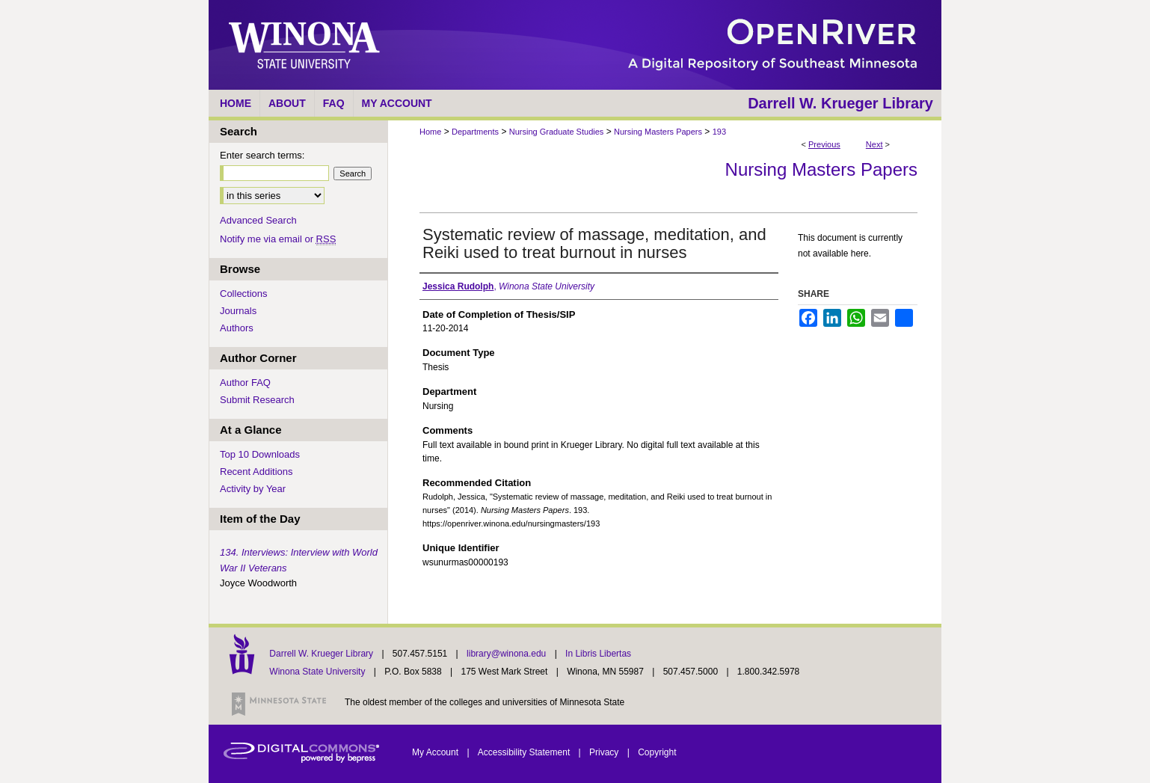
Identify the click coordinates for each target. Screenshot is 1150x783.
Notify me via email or (278, 239)
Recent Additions (256, 471)
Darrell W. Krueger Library (322, 653)
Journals (238, 310)
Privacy (605, 752)
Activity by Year (253, 488)
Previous (824, 144)
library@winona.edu (508, 653)
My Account (436, 752)
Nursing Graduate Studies (556, 131)
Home (430, 131)
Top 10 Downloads (260, 454)
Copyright (657, 752)
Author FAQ (245, 382)
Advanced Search (258, 220)
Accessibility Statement (525, 752)
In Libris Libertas (598, 653)
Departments (475, 131)
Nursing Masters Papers (658, 131)
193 (719, 131)
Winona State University (317, 671)
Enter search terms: (262, 155)
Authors (236, 328)
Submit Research (257, 399)
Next (874, 144)
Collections (244, 293)
